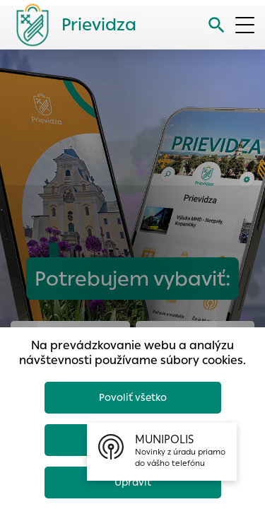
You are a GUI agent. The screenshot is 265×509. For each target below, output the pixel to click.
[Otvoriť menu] (244, 25)
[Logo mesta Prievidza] (71, 25)
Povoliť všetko (133, 397)
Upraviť (132, 482)
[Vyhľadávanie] (216, 25)
